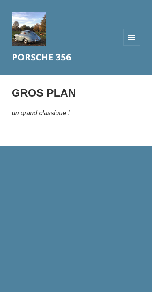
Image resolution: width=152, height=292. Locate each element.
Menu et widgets (132, 45)
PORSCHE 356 (41, 57)
